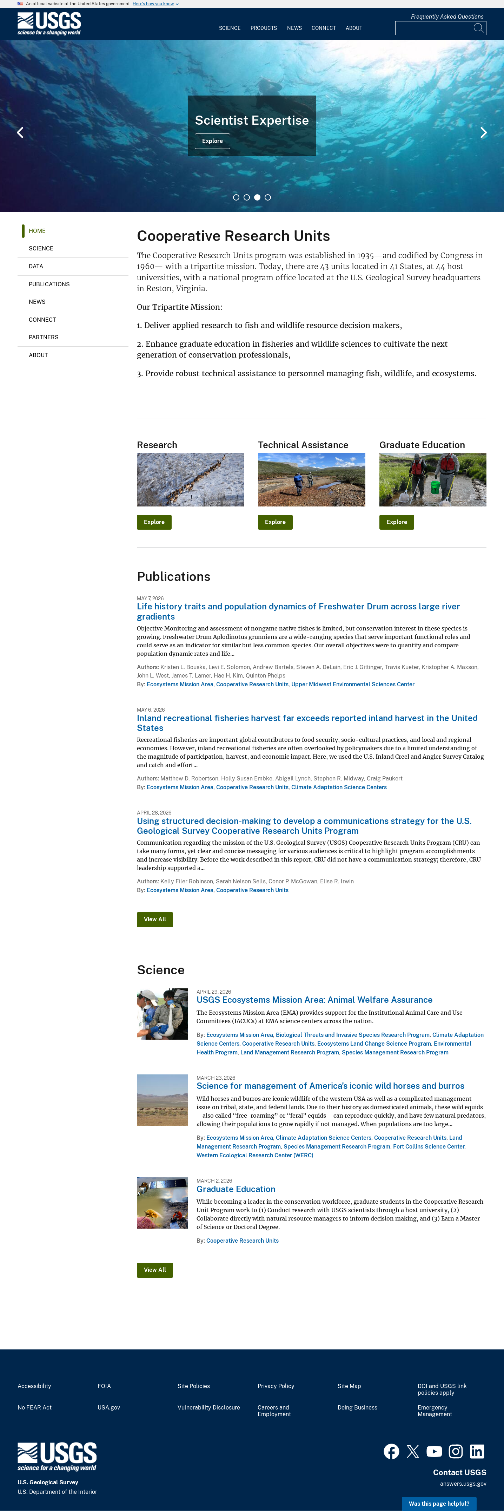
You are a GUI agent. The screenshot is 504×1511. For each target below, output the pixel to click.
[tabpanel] (252, 126)
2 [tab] (247, 197)
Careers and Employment (274, 1411)
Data (36, 266)
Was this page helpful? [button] (439, 1503)
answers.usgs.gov (463, 1483)
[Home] (49, 34)
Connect (324, 28)
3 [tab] (257, 197)
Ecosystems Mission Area (180, 684)
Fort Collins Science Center (428, 1146)
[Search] (479, 28)
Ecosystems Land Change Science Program (374, 1043)
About (354, 28)
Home (37, 231)
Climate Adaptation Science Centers (339, 787)
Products (264, 28)
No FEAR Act (35, 1408)
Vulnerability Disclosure (209, 1408)
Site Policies (194, 1386)
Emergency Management (435, 1411)
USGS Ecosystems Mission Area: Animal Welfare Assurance (315, 1000)
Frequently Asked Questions (447, 16)
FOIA (104, 1386)
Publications (49, 284)
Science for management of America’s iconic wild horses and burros (330, 1086)
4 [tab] (268, 197)
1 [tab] (236, 197)
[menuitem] (230, 24)
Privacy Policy (276, 1386)
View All (155, 919)
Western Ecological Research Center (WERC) (255, 1155)
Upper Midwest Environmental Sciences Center (353, 684)
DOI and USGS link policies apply (442, 1389)
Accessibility (34, 1386)
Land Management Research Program (289, 1052)
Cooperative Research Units (252, 684)
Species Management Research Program (395, 1052)
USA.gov (109, 1408)
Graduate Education (236, 1189)
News (294, 28)
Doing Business (357, 1408)
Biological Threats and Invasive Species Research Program (353, 1035)
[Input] (440, 28)
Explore (212, 141)
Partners (44, 337)
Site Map (349, 1386)
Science (230, 28)
